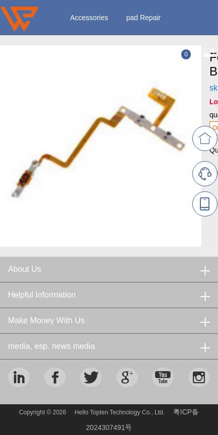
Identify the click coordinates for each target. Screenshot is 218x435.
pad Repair (143, 18)
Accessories (89, 18)
